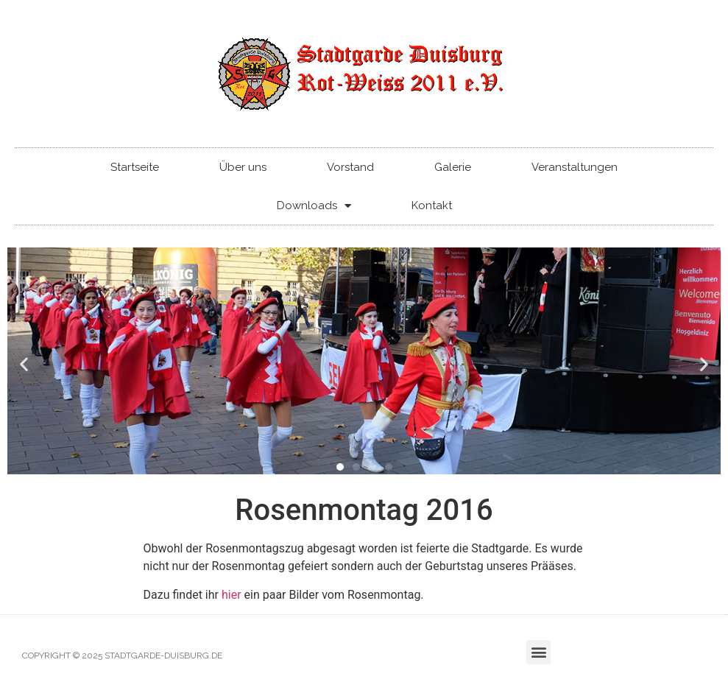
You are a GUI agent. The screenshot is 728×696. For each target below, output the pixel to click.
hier (231, 595)
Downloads (314, 206)
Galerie (452, 167)
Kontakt (431, 205)
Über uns (242, 167)
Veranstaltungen (574, 167)
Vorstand (350, 167)
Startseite (134, 167)
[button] (24, 363)
